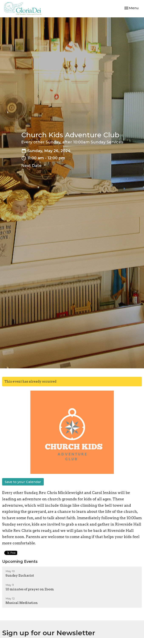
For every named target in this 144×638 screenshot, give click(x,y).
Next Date (34, 165)
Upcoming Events (20, 561)
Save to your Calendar (23, 482)
